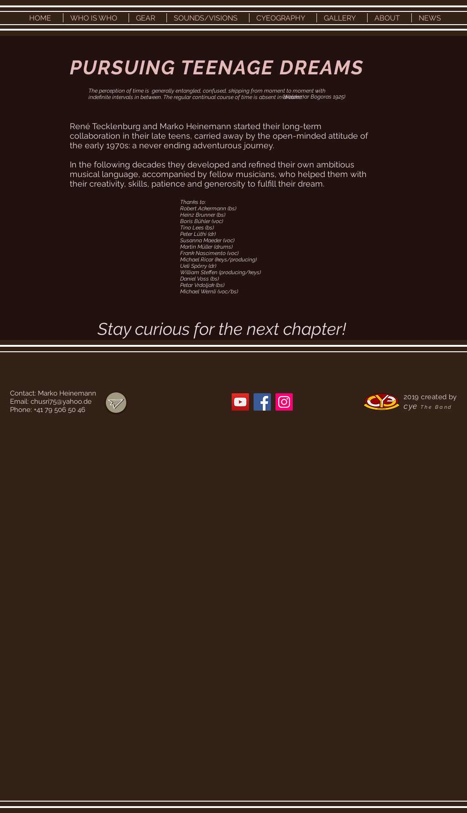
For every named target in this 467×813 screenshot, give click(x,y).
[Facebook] (262, 402)
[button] (96, 17)
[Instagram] (284, 402)
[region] (116, 402)
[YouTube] (240, 402)
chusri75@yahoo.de (61, 401)
